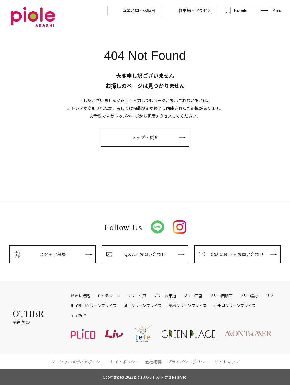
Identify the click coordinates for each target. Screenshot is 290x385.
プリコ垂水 (249, 296)
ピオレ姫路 (80, 296)
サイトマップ (227, 362)
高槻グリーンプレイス (188, 305)
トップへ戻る (145, 137)
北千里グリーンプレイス (235, 305)
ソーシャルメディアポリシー (77, 362)
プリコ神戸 (136, 296)
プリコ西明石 (221, 296)
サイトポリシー (124, 362)
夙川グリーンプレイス (142, 305)
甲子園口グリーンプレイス (93, 305)
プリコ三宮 (192, 296)
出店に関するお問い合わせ (237, 254)
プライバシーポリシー (188, 362)
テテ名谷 (78, 315)
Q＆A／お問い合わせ (145, 254)
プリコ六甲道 (164, 296)
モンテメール (108, 296)
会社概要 (153, 362)
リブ (269, 296)
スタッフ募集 (52, 254)
